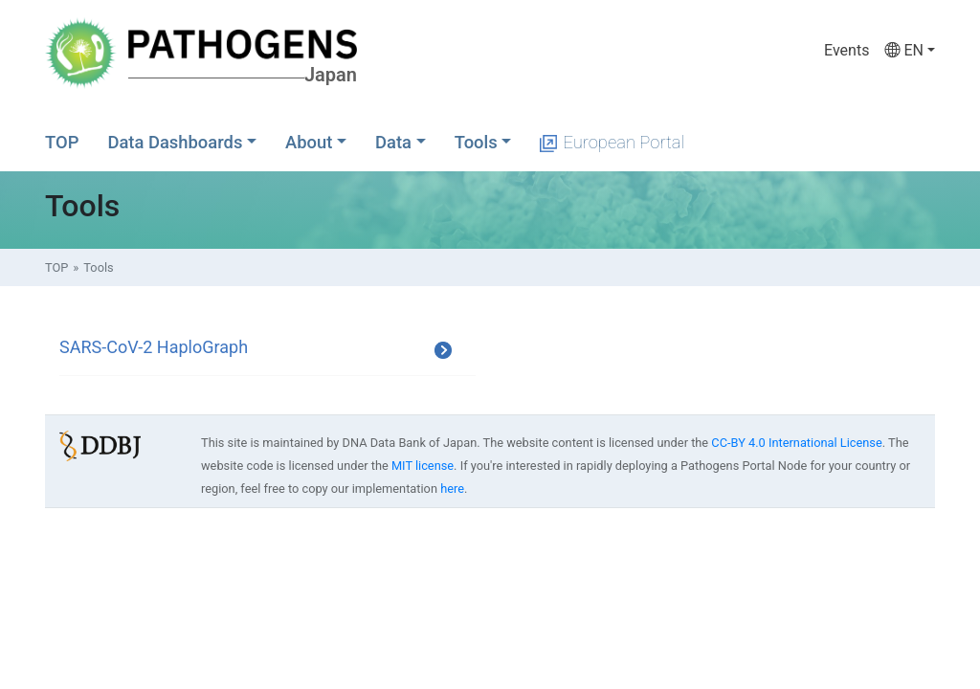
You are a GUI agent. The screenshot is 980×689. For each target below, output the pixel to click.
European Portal (612, 142)
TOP (61, 142)
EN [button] (903, 50)
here (452, 488)
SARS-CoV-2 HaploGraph (153, 347)
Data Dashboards (174, 142)
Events (846, 50)
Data (393, 142)
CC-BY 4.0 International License (796, 442)
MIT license (422, 465)
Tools (476, 142)
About (308, 142)
